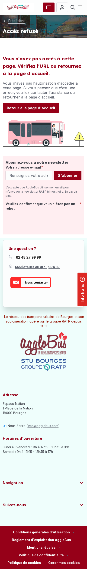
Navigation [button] (43, 483)
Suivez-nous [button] (43, 505)
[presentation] (41, 222)
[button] (64, 562)
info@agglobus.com (43, 426)
